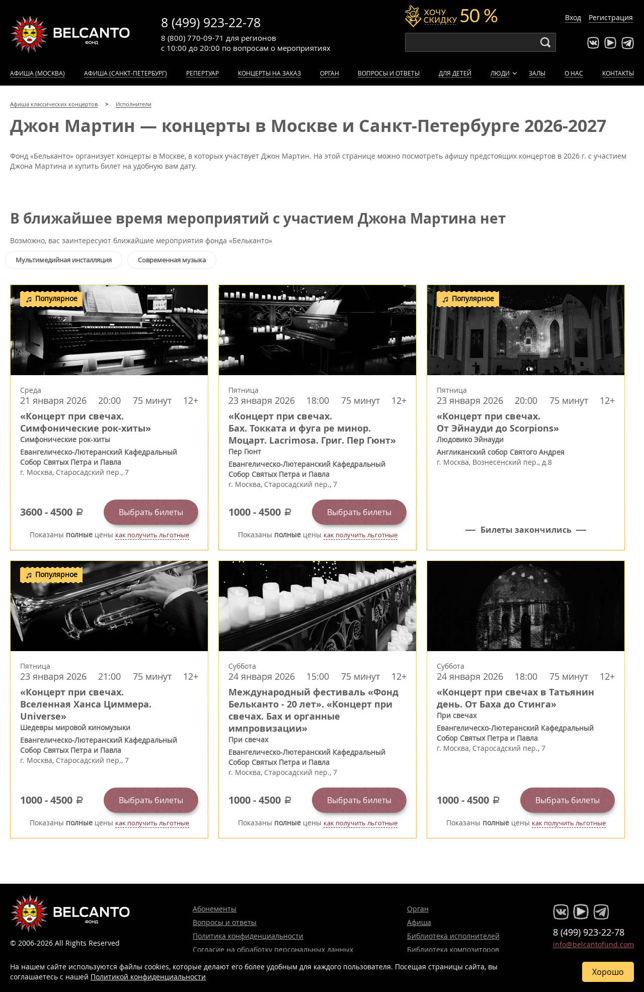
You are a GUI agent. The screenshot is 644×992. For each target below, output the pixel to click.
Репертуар (202, 73)
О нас (574, 73)
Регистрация (611, 17)
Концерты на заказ (269, 73)
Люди (500, 73)
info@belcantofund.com (593, 944)
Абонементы (214, 908)
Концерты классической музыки (70, 34)
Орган (329, 73)
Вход (573, 17)
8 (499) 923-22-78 (211, 22)
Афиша (419, 922)
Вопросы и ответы (389, 73)
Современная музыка (172, 259)
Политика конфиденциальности (248, 936)
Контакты (618, 73)
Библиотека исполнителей (453, 936)
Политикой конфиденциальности (148, 976)
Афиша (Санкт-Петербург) (125, 73)
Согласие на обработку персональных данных (273, 949)
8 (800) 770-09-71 (192, 38)
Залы (537, 73)
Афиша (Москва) (37, 73)
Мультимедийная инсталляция (64, 259)
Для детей (455, 73)
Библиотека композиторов (453, 949)
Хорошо (608, 971)
